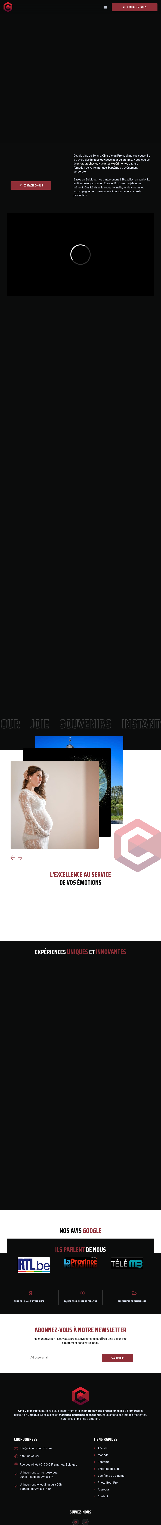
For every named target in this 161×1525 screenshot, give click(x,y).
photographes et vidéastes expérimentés (102, 163)
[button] (105, 7)
